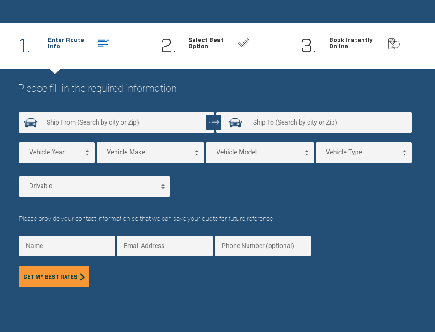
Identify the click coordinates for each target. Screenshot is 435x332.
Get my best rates (54, 277)
